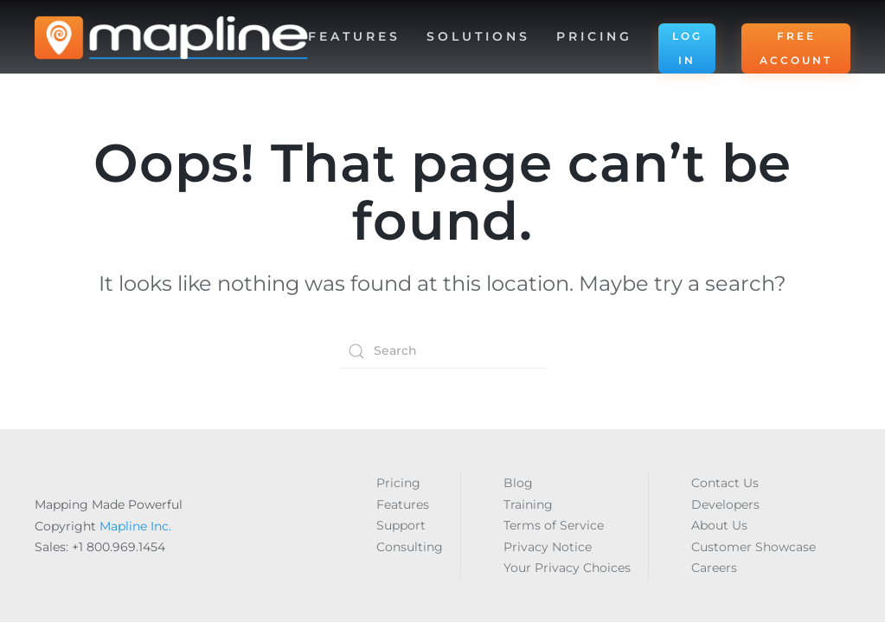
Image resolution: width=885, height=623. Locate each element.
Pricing (594, 36)
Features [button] (354, 36)
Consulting (409, 547)
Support (401, 525)
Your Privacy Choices (567, 567)
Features (402, 504)
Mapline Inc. (135, 526)
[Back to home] (171, 38)
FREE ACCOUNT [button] (796, 48)
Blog (518, 483)
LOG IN (687, 48)
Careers (714, 567)
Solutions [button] (478, 36)
